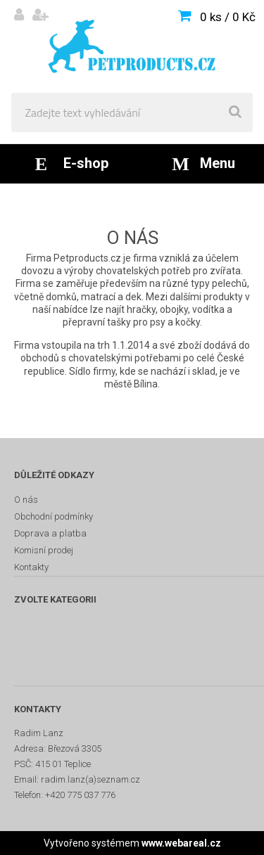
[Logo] (132, 46)
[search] (235, 112)
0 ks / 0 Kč (228, 17)
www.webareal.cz (181, 843)
